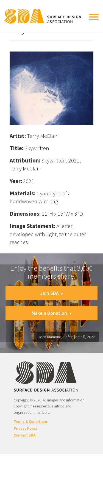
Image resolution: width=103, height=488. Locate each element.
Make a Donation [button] (51, 313)
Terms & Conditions (31, 421)
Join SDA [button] (51, 293)
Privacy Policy (26, 428)
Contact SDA (24, 435)
